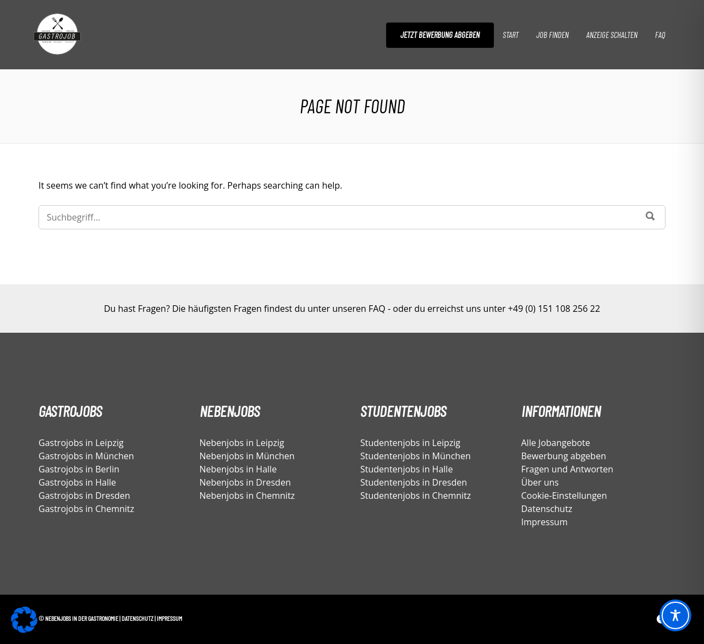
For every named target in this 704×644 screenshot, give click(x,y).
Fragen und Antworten (567, 469)
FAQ (660, 35)
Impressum (544, 522)
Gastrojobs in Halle (77, 482)
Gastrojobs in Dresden (84, 495)
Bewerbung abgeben (563, 456)
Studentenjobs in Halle (406, 469)
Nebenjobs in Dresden (245, 482)
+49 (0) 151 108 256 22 (554, 308)
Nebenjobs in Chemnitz (247, 495)
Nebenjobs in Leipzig (242, 443)
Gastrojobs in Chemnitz (86, 509)
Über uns (540, 482)
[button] (24, 620)
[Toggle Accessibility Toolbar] (675, 615)
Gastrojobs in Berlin (78, 469)
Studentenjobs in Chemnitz (415, 495)
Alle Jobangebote (556, 443)
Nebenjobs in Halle (238, 469)
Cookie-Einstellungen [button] (564, 495)
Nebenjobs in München (247, 456)
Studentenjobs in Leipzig (410, 443)
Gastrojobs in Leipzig (81, 443)
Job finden (552, 35)
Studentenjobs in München (415, 456)
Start (511, 35)
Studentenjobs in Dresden (413, 482)
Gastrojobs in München (86, 456)
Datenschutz (547, 509)
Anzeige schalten (611, 35)
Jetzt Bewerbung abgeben (440, 35)
